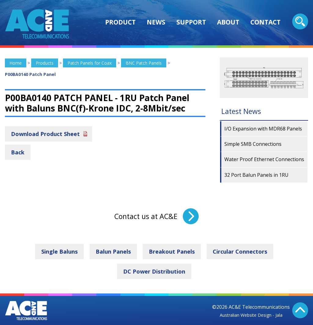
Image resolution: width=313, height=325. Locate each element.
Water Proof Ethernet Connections (264, 159)
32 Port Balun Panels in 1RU (256, 175)
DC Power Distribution (154, 271)
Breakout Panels (172, 251)
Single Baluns (59, 251)
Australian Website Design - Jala (251, 315)
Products (44, 63)
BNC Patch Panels (144, 63)
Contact (265, 22)
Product (120, 22)
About (228, 22)
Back (17, 152)
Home (15, 63)
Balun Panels (113, 251)
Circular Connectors (240, 251)
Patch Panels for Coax (90, 63)
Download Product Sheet (45, 134)
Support (191, 22)
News (156, 22)
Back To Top (300, 310)
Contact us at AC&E (145, 216)
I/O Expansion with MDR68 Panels (263, 128)
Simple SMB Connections (253, 144)
